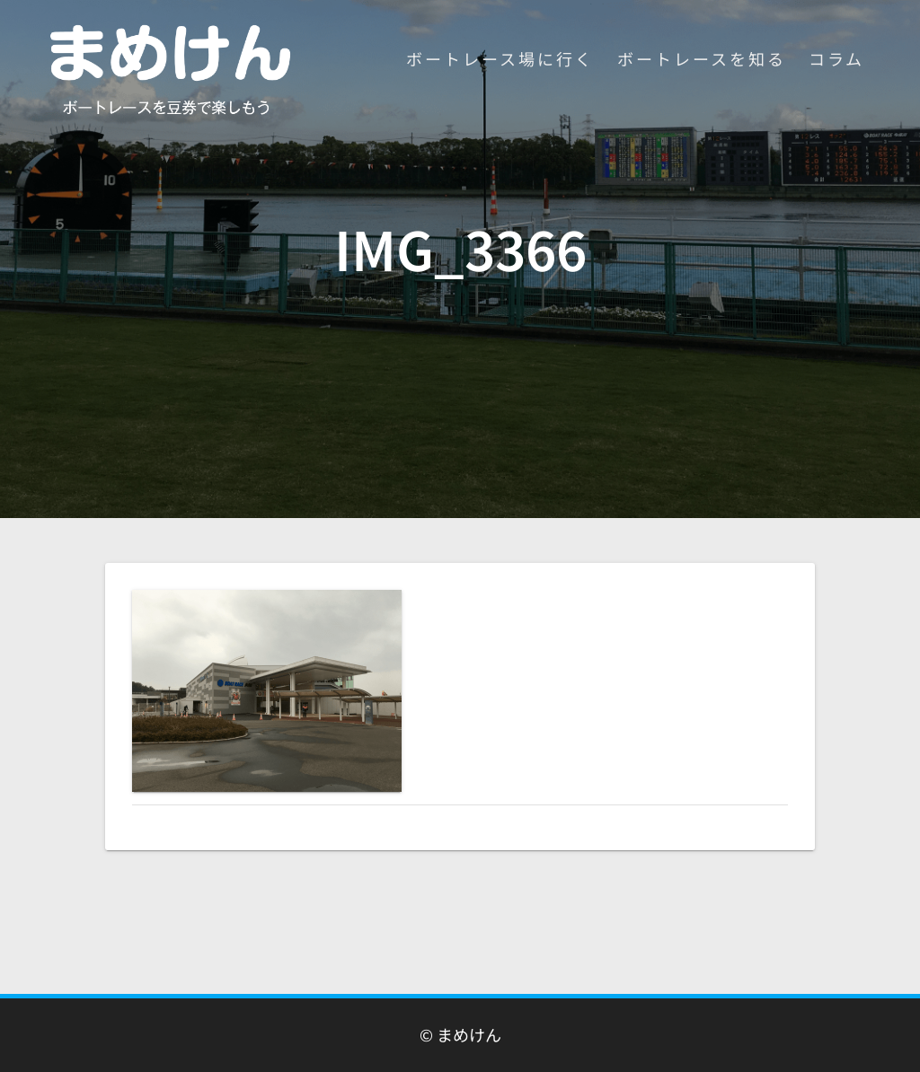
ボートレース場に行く (500, 58)
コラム (836, 58)
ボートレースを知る (701, 58)
